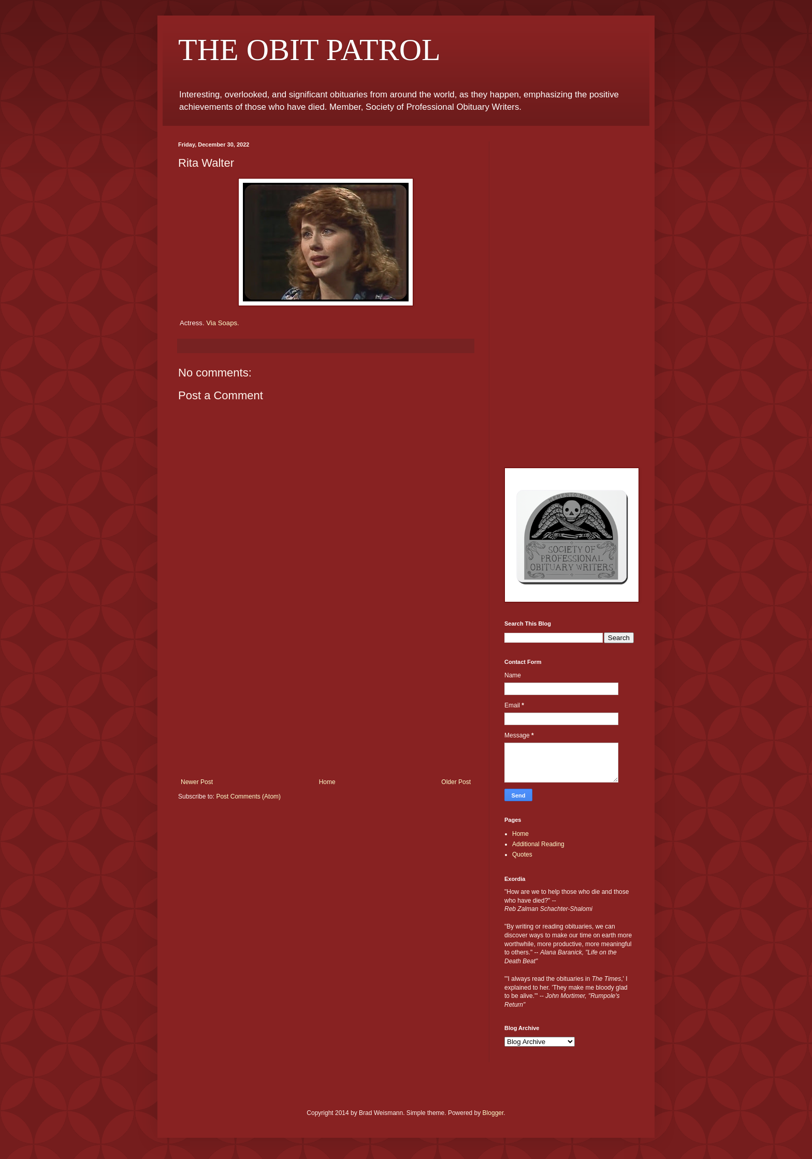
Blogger (493, 1113)
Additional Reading (538, 844)
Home (327, 782)
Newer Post (197, 782)
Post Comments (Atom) (248, 796)
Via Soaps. (222, 323)
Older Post (456, 782)
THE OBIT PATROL (309, 50)
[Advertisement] (325, 700)
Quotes (522, 854)
